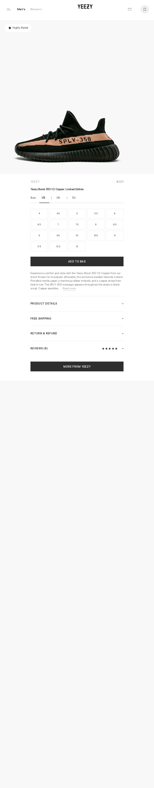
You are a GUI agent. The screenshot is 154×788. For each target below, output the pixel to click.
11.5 (39, 246)
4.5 (58, 213)
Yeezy (35, 181)
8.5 (114, 224)
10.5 (96, 235)
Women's (36, 9)
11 (115, 235)
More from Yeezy (77, 366)
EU (74, 197)
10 (77, 235)
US (43, 197)
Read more (69, 288)
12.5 (58, 246)
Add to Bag (77, 261)
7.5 (77, 224)
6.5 (39, 224)
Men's (21, 9)
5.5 (95, 213)
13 (77, 246)
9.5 (58, 235)
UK (58, 197)
